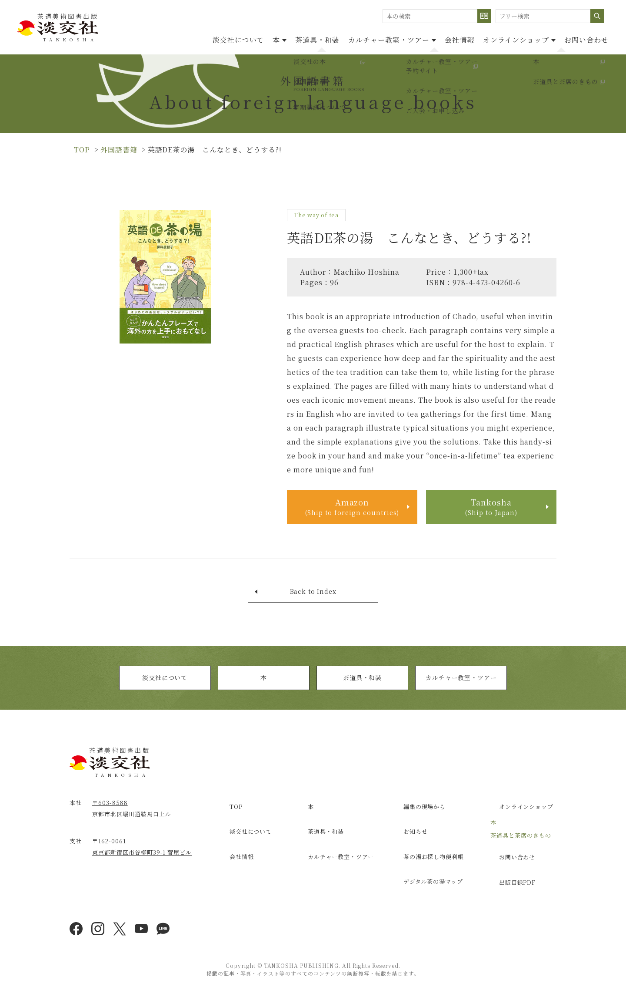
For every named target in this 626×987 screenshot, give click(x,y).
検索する (484, 16)
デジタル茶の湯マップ (427, 868)
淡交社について (182, 39)
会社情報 (438, 39)
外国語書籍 (118, 150)
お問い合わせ (582, 39)
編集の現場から (417, 812)
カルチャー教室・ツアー (461, 685)
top (82, 150)
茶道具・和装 (278, 39)
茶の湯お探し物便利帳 (427, 850)
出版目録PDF (510, 875)
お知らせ (408, 831)
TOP (228, 812)
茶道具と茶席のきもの (520, 838)
